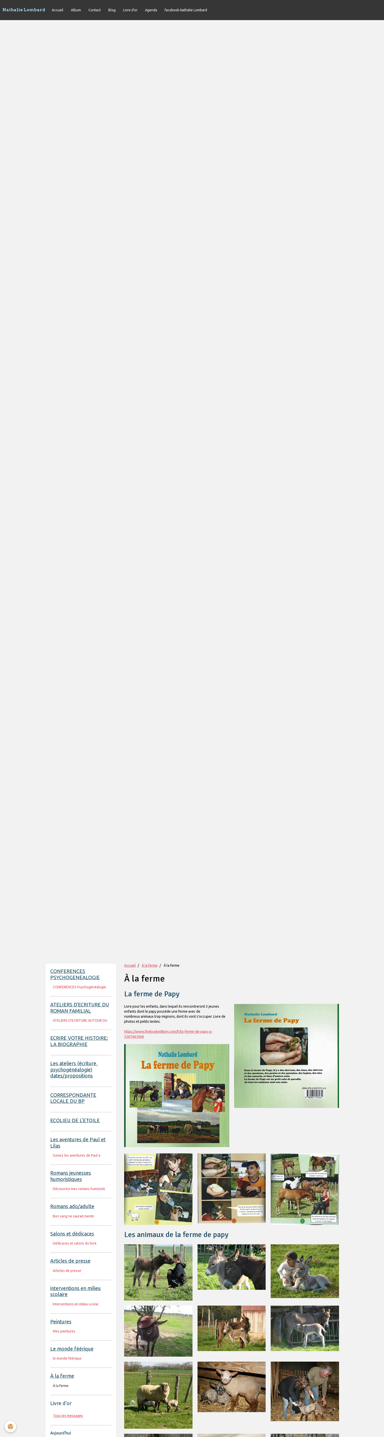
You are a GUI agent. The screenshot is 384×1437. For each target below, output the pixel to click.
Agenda (151, 10)
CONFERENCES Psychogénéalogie (79, 987)
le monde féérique (67, 1358)
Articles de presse (67, 1271)
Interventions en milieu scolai (75, 1304)
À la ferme (150, 965)
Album (76, 10)
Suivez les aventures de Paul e (77, 1155)
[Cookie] (10, 1426)
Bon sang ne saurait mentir (73, 1216)
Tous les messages (68, 1416)
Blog (112, 10)
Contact (94, 10)
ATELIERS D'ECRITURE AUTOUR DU (80, 1020)
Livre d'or (130, 10)
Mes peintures (64, 1331)
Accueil (57, 10)
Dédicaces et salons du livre (75, 1243)
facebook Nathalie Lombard (186, 10)
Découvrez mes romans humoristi (79, 1189)
